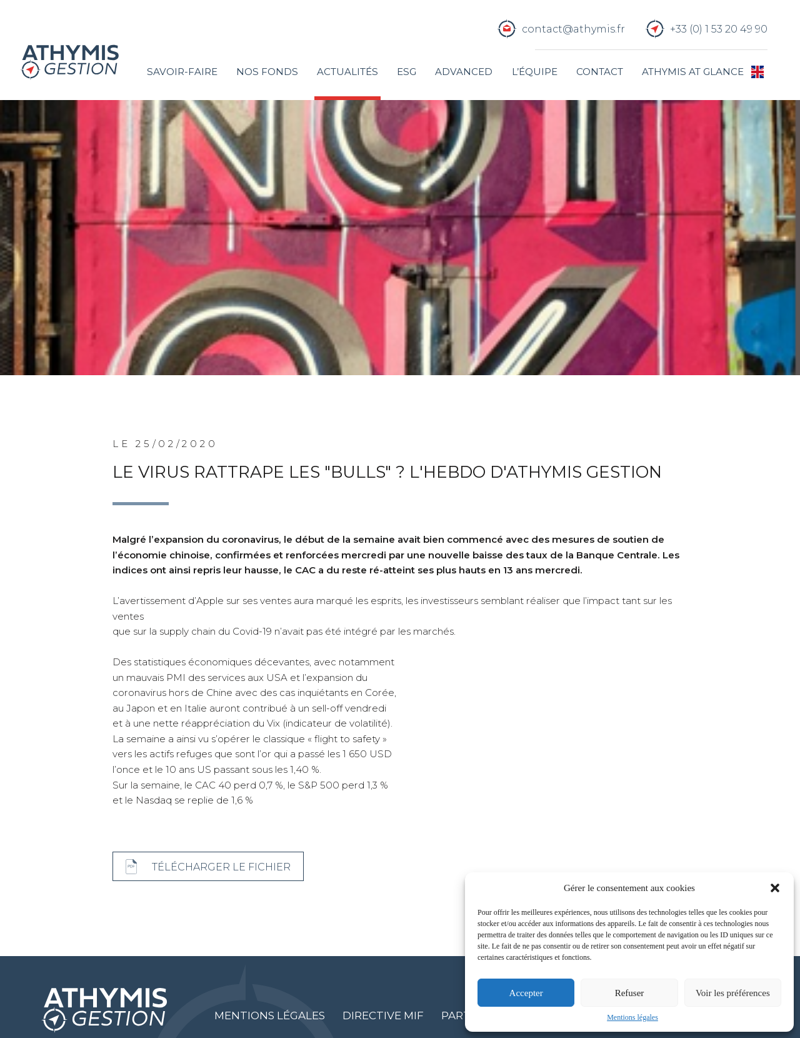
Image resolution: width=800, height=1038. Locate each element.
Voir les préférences (733, 993)
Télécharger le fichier (221, 866)
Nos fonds (267, 72)
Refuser (629, 993)
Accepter (526, 993)
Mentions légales (632, 1017)
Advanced (463, 72)
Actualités (347, 72)
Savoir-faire (182, 72)
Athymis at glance (693, 72)
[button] (775, 888)
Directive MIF (383, 1015)
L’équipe (535, 72)
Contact (599, 72)
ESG (406, 72)
